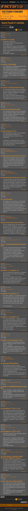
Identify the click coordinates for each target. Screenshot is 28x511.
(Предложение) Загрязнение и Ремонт (10, 151)
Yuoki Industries (6, 451)
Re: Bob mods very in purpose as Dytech (12, 481)
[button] (21, 30)
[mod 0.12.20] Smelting (7, 60)
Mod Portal (24, 2)
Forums (12, 2)
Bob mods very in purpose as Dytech (10, 476)
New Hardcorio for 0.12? (7, 126)
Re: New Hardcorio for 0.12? (8, 131)
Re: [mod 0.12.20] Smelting (8, 64)
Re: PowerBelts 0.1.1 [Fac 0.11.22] (10, 408)
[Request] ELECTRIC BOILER (8, 359)
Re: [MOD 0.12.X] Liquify (7, 39)
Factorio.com (4, 2)
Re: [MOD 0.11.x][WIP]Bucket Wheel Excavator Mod (14, 387)
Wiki (18, 2)
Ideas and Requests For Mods (9, 150)
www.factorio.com (6, 13)
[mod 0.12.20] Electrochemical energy (10, 83)
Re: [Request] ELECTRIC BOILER (9, 363)
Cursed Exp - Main (6, 335)
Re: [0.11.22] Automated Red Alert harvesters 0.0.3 (13, 245)
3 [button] (19, 29)
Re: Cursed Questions (6, 199)
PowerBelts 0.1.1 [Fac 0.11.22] (8, 404)
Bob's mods (6, 475)
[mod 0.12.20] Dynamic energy (8, 105)
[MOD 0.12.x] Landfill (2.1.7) (8, 266)
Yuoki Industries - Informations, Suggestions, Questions (13, 452)
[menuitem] (6, 16)
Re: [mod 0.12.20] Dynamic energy (10, 109)
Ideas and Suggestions (8, 358)
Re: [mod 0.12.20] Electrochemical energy (12, 87)
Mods (5, 34)
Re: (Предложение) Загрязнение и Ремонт (13, 156)
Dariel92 (3, 32)
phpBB (10, 508)
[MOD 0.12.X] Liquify (7, 35)
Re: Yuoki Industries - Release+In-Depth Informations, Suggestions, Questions (12, 457)
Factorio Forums (12, 12)
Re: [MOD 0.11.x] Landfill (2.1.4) (10, 270)
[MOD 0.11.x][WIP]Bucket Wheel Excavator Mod (12, 382)
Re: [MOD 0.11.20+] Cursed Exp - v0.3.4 (12, 340)
